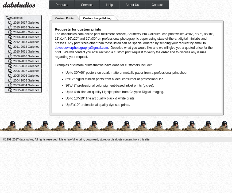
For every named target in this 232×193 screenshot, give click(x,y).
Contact (157, 5)
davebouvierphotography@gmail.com (81, 48)
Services (87, 5)
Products (62, 5)
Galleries (17, 17)
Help (109, 5)
